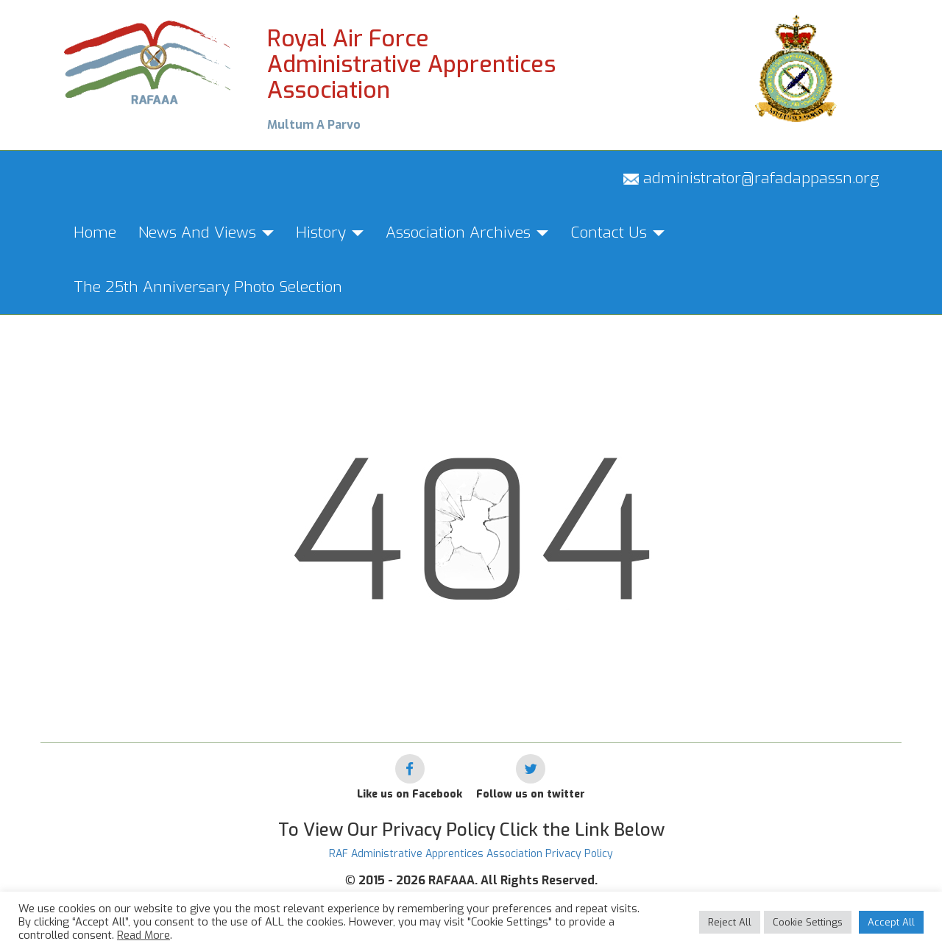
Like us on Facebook (409, 794)
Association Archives (467, 232)
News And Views (206, 232)
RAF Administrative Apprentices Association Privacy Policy (471, 854)
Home (95, 232)
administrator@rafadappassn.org (751, 178)
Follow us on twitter (530, 794)
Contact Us (617, 232)
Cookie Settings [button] (808, 922)
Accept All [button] (891, 922)
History (330, 232)
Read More (143, 935)
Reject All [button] (729, 922)
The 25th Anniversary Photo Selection (208, 287)
